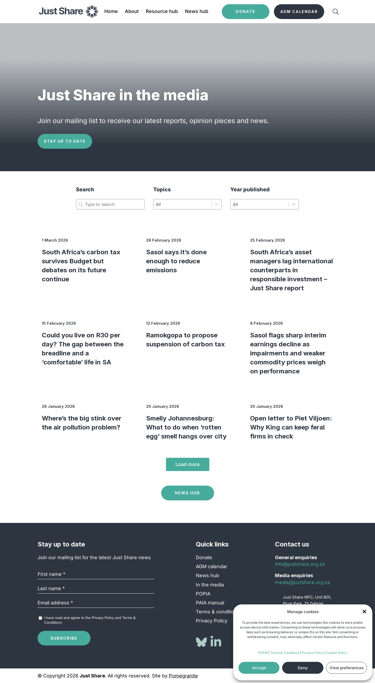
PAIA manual (210, 602)
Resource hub (162, 12)
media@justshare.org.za (302, 582)
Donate (204, 557)
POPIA (263, 653)
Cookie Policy (336, 653)
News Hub (187, 493)
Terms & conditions (218, 611)
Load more (187, 464)
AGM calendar (211, 566)
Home (111, 12)
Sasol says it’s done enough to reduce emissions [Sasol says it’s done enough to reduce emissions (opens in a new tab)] (176, 261)
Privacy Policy (313, 653)
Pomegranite (183, 676)
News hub (196, 12)
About (132, 12)
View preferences (346, 667)
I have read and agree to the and (89, 620)
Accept (259, 667)
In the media (210, 584)
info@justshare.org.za (300, 564)
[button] (364, 611)
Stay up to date (65, 141)
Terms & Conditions (284, 653)
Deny (303, 667)
